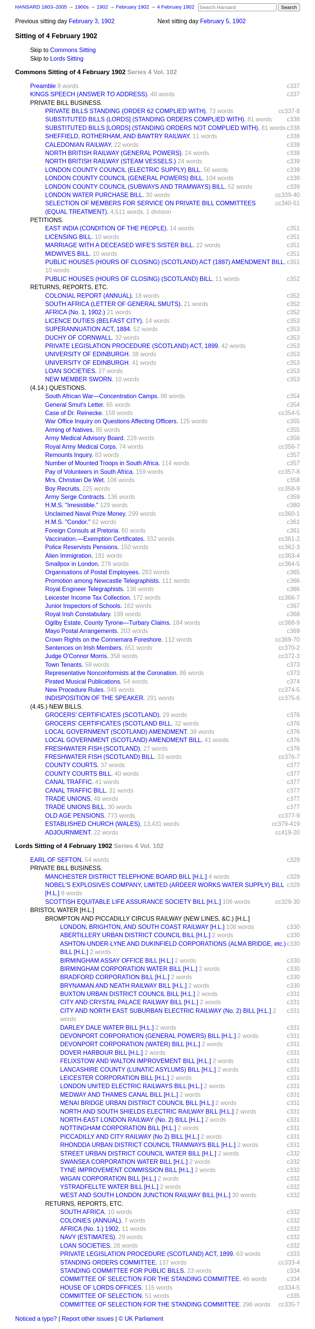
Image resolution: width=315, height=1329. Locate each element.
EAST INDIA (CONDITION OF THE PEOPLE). (106, 228)
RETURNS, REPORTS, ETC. (69, 287)
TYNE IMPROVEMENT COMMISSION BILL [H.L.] (126, 1170)
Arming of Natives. (69, 430)
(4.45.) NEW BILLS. (56, 706)
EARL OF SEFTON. (56, 860)
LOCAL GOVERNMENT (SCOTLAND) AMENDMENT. (116, 732)
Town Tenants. (64, 665)
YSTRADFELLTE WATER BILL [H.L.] (109, 1187)
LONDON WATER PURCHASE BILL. (94, 195)
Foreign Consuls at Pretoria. (82, 530)
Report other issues (88, 1319)
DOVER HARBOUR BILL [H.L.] (101, 1053)
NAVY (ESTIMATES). (88, 1237)
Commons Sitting (73, 50)
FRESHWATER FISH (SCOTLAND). (93, 748)
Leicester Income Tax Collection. (88, 597)
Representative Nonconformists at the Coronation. (111, 673)
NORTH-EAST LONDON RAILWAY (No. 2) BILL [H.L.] (131, 1120)
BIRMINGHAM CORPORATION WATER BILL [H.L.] (128, 969)
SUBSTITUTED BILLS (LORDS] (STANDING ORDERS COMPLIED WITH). (145, 119)
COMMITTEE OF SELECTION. (101, 1296)
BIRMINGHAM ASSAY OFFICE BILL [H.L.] (116, 960)
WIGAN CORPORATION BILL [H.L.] (108, 1178)
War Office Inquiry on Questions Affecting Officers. (111, 421)
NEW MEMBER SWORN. (79, 379)
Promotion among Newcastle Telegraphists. (102, 581)
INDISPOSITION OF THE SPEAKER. (95, 698)
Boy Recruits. (63, 488)
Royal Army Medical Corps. (81, 446)
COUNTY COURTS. (72, 765)
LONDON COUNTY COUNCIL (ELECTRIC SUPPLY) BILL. (123, 170)
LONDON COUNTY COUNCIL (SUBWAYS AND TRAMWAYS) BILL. (135, 187)
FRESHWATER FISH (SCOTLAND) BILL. (100, 757)
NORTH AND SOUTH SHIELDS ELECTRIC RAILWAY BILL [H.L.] (147, 1111)
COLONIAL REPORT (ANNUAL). (89, 296)
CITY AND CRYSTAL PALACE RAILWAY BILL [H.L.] (129, 1002)
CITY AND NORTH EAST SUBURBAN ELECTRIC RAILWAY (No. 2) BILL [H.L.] (165, 1011)
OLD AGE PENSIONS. (75, 815)
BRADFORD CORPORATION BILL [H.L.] (115, 977)
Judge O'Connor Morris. (77, 656)
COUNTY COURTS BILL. (79, 774)
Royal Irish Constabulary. (78, 614)
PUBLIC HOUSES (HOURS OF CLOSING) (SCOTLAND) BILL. (129, 279)
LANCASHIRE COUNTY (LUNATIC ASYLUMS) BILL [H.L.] (138, 1069)
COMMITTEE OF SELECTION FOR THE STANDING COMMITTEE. (150, 1279)
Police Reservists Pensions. (82, 547)
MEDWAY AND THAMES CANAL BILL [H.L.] (119, 1095)
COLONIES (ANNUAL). (91, 1220)
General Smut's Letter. (75, 405)
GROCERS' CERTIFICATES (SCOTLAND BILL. (109, 723)
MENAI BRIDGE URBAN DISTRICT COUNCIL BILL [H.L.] (137, 1103)
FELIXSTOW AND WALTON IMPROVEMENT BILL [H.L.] (135, 1061)
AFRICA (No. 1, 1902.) (75, 312)
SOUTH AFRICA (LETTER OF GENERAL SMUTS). (113, 304)
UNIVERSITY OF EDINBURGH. (87, 354)
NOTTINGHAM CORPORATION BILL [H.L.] (118, 1128)
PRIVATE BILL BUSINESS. (66, 103)
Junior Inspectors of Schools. (83, 606)
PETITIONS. (47, 220)
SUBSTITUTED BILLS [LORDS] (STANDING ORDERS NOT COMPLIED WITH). (152, 128)
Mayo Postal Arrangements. (82, 631)
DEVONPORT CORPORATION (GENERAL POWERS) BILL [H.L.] (148, 1036)
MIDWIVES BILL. (68, 254)
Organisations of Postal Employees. (92, 572)
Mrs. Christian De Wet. (75, 480)
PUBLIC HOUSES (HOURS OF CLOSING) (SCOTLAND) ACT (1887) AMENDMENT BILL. (165, 262)
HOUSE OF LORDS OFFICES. (101, 1287)
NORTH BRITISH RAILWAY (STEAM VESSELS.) (110, 161)
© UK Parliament (141, 1319)
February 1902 (133, 7)
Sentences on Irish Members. (84, 648)
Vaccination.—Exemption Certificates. (95, 539)
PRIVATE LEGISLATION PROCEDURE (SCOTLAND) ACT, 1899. (132, 346)
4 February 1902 (175, 7)
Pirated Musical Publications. (83, 681)
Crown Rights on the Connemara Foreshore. (104, 639)
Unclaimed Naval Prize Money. (86, 514)
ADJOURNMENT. (68, 832)
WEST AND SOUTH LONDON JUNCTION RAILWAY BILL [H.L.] (145, 1195)
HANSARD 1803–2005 (41, 7)
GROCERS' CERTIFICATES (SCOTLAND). (103, 715)
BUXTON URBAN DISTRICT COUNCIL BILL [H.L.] (127, 994)
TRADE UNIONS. (68, 799)
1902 (103, 7)
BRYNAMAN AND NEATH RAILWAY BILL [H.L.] (123, 986)
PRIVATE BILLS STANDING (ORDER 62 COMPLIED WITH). (126, 111)
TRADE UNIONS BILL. (75, 807)
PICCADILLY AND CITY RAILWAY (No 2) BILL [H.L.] (129, 1136)
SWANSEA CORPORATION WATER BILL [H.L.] (124, 1162)
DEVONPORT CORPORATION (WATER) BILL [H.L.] (130, 1044)
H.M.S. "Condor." (68, 522)
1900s (82, 7)
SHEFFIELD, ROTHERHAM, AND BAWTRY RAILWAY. (118, 136)
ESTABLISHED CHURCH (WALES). (93, 824)
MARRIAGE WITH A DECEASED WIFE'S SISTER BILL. (120, 245)
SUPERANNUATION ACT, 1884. (88, 329)
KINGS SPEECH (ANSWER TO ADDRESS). (89, 94)
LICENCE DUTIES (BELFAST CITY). (94, 321)
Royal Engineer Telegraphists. (85, 589)
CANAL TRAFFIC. (69, 782)
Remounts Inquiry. (69, 455)
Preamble (43, 86)
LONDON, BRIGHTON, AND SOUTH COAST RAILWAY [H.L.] (142, 927)
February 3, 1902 (92, 21)
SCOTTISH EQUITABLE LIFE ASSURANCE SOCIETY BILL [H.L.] (133, 902)
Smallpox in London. (72, 564)
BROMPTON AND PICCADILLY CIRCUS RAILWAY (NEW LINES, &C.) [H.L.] (147, 918)
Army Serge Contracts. (75, 497)
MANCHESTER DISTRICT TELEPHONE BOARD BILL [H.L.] (126, 877)
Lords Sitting (67, 58)
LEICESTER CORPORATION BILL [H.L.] (114, 1078)
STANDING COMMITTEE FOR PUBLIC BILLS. (123, 1271)
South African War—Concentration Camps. (102, 396)
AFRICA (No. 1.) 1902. (90, 1229)
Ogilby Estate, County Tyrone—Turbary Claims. (108, 623)
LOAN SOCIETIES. (71, 371)
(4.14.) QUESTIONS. (58, 388)
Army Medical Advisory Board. (85, 438)
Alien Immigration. (69, 556)
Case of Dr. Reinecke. (74, 413)
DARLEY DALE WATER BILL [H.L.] (107, 1027)
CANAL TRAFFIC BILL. (76, 790)
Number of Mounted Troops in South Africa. (102, 463)
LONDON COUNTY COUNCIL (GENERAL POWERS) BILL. (124, 178)
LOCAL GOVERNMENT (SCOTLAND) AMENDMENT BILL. (124, 740)
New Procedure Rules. (75, 690)
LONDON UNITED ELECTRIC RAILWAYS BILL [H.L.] (131, 1086)
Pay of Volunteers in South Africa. (89, 472)
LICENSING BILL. (69, 237)
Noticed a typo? (36, 1319)
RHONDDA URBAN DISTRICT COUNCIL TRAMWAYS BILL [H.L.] (148, 1145)
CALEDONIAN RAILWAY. (79, 145)
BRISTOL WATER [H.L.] (62, 910)
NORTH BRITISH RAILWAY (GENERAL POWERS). (114, 153)
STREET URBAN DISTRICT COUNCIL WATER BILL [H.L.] (138, 1153)
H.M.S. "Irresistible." (72, 505)
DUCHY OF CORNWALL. (79, 337)
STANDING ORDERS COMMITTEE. (108, 1262)
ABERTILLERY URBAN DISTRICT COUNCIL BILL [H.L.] (135, 935)
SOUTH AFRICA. (83, 1212)
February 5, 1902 (223, 21)
